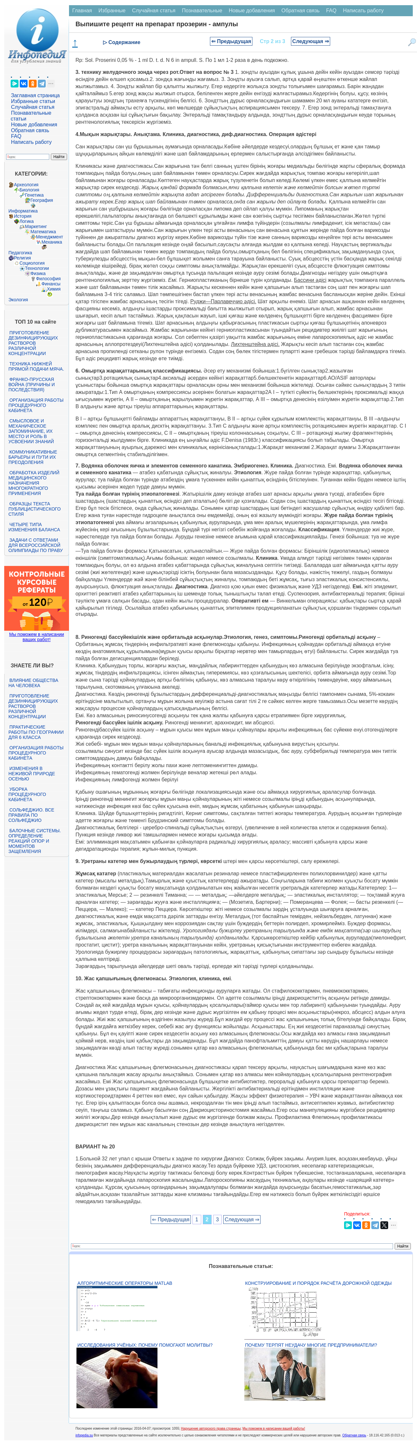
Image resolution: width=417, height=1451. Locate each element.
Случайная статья (32, 107)
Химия (54, 289)
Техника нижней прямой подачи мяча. (36, 366)
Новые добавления (34, 124)
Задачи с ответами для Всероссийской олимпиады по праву (35, 545)
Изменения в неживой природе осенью (31, 773)
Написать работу (31, 142)
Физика (38, 273)
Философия (48, 278)
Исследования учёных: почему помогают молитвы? (145, 1345)
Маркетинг (36, 226)
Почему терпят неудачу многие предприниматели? (311, 1345)
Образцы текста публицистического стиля (34, 509)
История (22, 216)
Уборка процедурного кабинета (27, 794)
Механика (51, 242)
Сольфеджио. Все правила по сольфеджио (31, 815)
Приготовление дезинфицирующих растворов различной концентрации (33, 343)
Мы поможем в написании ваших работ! (36, 637)
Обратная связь (30, 130)
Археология (26, 184)
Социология (32, 263)
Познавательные (202, 10)
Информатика (23, 210)
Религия (22, 257)
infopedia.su (84, 1435)
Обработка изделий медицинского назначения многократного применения (33, 483)
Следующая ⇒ (310, 41)
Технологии (37, 268)
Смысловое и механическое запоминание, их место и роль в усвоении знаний (31, 431)
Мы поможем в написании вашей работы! (273, 1428)
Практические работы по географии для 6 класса (36, 732)
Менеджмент (49, 236)
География (41, 200)
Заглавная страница (35, 95)
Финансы (51, 283)
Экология (18, 299)
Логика (26, 221)
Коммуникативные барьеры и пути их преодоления (32, 457)
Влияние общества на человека (33, 683)
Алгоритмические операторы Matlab (124, 1283)
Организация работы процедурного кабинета (36, 405)
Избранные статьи (33, 101)
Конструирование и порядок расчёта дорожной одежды (318, 1283)
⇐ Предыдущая (231, 41)
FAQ (16, 136)
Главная (82, 10)
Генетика (34, 195)
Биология (29, 189)
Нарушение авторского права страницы (211, 1428)
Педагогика (20, 252)
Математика (43, 231)
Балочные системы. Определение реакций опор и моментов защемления (34, 841)
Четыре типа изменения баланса (34, 527)
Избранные (112, 10)
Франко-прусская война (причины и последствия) (31, 384)
